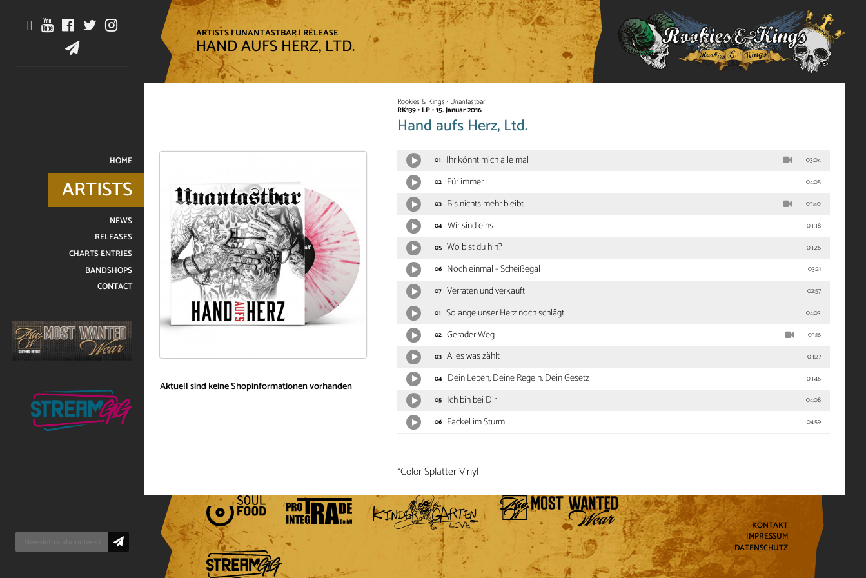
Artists (212, 33)
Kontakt (770, 525)
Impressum (767, 537)
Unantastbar (266, 33)
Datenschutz (761, 548)
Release (321, 33)
